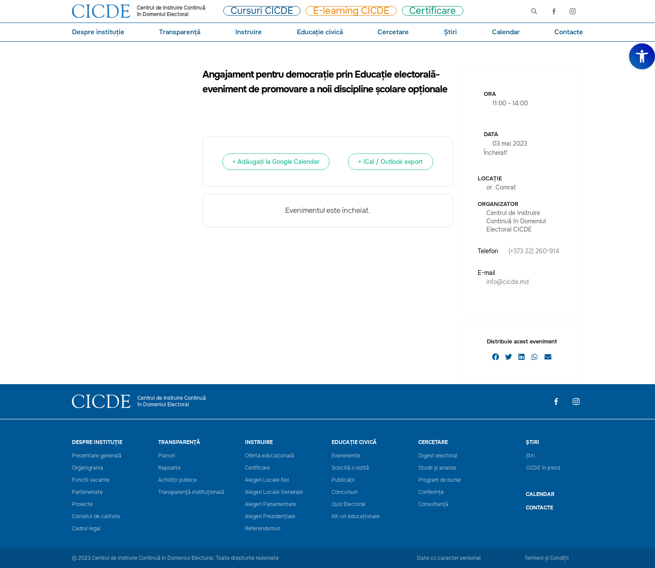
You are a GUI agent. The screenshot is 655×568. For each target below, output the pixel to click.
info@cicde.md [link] (507, 282)
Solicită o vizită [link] (350, 468)
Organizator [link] (498, 204)
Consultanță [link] (433, 504)
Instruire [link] (248, 32)
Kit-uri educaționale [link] (356, 516)
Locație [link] (490, 178)
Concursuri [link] (345, 492)
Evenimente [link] (346, 456)
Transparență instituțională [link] (191, 492)
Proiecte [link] (82, 504)
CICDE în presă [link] (543, 468)
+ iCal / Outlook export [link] (390, 162)
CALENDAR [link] (540, 494)
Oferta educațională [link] (269, 456)
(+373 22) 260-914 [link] (533, 251)
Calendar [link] (506, 32)
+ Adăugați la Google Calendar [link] (276, 162)
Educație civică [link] (320, 32)
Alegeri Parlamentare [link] (270, 504)
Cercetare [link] (393, 32)
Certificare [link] (257, 468)
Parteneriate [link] (87, 492)
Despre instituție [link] (98, 32)
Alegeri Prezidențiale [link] (270, 516)
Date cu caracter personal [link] (449, 558)
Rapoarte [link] (169, 468)
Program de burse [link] (439, 480)
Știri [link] (450, 32)
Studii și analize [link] (437, 468)
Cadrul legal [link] (86, 529)
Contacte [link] (568, 32)
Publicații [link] (343, 480)
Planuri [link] (166, 456)
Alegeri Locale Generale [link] (274, 492)
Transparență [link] (179, 32)
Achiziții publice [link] (177, 480)
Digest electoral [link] (437, 456)
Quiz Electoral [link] (348, 504)
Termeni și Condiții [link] (547, 558)
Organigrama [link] (87, 468)
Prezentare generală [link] (96, 456)
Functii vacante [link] (91, 480)
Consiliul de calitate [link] (96, 516)
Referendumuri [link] (262, 529)
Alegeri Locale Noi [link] (267, 480)
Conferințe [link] (431, 492)
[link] (642, 56)
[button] (495, 357)
